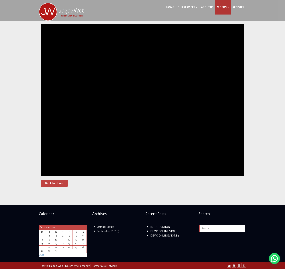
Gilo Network (109, 265)
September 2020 (106, 231)
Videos (223, 7)
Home (170, 7)
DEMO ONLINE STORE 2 (164, 235)
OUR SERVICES (187, 7)
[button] (54, 183)
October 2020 (105, 226)
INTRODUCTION (160, 226)
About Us (207, 7)
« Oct (41, 255)
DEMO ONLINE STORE (163, 231)
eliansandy (83, 265)
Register (238, 7)
